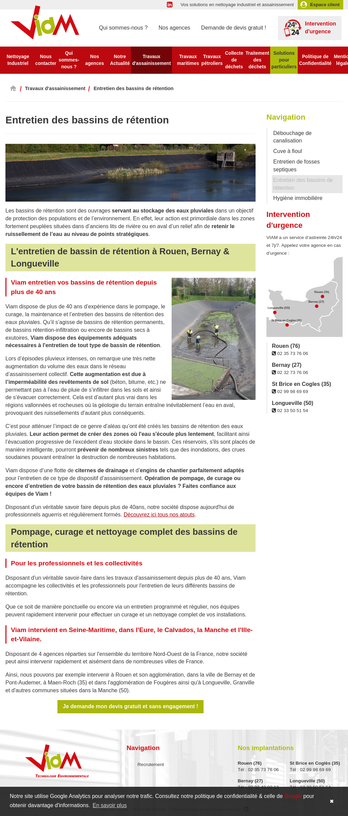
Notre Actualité (120, 60)
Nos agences (174, 28)
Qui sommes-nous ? (123, 28)
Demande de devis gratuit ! (233, 28)
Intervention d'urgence (309, 28)
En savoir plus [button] (110, 805)
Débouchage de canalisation (292, 137)
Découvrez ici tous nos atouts (159, 514)
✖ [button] (332, 801)
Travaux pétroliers (212, 60)
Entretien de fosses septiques (296, 165)
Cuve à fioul (287, 151)
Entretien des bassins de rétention (303, 184)
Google (293, 796)
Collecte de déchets (234, 60)
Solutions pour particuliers (284, 60)
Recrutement (151, 764)
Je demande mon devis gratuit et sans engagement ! (130, 706)
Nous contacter (45, 60)
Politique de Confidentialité (315, 60)
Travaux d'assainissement (151, 60)
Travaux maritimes (188, 60)
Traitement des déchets (257, 60)
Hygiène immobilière (298, 198)
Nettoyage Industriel (17, 60)
